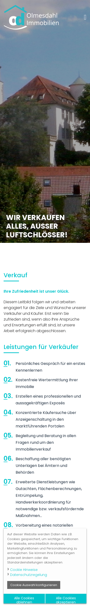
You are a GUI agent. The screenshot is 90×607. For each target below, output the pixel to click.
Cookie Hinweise (24, 569)
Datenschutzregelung (28, 574)
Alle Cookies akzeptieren (66, 599)
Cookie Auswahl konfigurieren (33, 585)
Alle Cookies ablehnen (24, 599)
